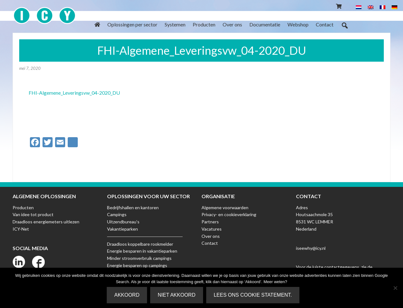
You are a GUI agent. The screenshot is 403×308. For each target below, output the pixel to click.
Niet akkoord (177, 295)
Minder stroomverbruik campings (139, 258)
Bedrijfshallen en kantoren (133, 207)
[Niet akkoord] (395, 288)
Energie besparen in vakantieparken (142, 251)
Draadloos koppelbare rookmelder (140, 244)
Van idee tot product (33, 214)
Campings (117, 214)
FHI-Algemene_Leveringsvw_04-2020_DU (74, 93)
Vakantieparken (122, 229)
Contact (210, 243)
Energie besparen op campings (137, 265)
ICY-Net (21, 229)
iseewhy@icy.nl (311, 248)
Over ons (211, 236)
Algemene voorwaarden (225, 207)
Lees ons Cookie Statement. (253, 295)
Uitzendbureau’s (123, 221)
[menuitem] (359, 7)
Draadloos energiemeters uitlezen (46, 221)
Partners (210, 221)
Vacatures (212, 229)
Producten (23, 207)
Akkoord (126, 295)
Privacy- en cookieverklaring (229, 214)
